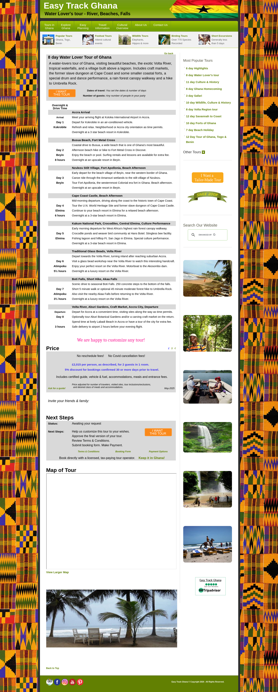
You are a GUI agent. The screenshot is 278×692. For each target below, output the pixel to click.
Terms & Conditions (89, 451)
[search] (207, 235)
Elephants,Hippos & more (133, 39)
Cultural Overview (122, 26)
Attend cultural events (97, 39)
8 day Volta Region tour (202, 109)
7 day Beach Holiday (200, 130)
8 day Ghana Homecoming (204, 88)
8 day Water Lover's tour (202, 75)
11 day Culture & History (202, 82)
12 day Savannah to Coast (203, 116)
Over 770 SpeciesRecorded (174, 39)
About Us (141, 24)
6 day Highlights (197, 68)
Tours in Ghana (49, 26)
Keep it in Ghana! (151, 458)
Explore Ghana (66, 26)
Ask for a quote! (56, 388)
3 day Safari (194, 95)
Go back (168, 53)
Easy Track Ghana (81, 5)
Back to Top (52, 668)
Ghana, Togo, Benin (57, 39)
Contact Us (160, 24)
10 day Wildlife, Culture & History (208, 102)
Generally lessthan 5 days (215, 39)
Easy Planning (83, 26)
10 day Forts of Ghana (201, 123)
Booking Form (123, 451)
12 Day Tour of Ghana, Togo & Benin (206, 139)
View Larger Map (57, 572)
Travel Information (102, 26)
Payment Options (158, 451)
